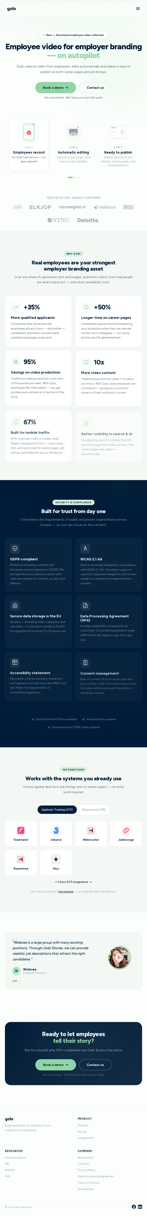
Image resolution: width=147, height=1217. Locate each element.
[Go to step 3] (78, 177)
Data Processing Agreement (96, 1176)
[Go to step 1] (70, 177)
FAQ (7, 1176)
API (7, 1163)
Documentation (15, 1157)
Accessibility (86, 1189)
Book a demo (55, 88)
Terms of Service (88, 1182)
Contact (83, 1163)
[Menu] (137, 9)
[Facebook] (134, 1207)
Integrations (86, 1138)
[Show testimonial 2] (20, 985)
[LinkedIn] (140, 1207)
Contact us (95, 88)
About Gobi (85, 1157)
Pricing (82, 1131)
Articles (10, 1170)
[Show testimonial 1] (15, 985)
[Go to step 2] (75, 177)
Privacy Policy (86, 1170)
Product (83, 1125)
